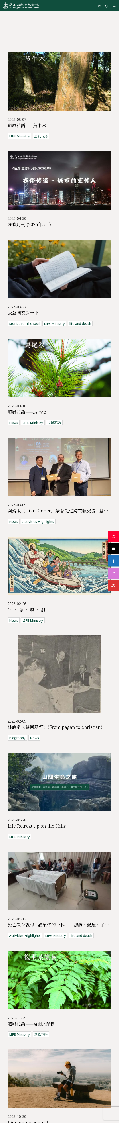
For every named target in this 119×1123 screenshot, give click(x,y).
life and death (80, 315)
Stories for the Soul (24, 315)
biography (17, 715)
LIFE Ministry (19, 136)
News (13, 412)
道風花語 (41, 136)
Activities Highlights (38, 507)
